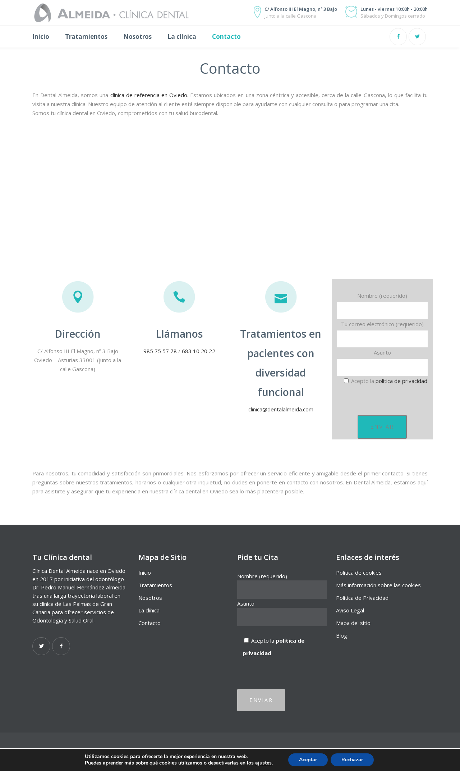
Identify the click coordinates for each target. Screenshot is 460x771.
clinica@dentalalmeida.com (280, 409)
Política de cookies (359, 572)
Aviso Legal (350, 610)
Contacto (149, 622)
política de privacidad (401, 380)
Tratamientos (155, 585)
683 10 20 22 (198, 351)
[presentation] (391, 400)
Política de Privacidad (362, 597)
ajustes (263, 763)
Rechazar (352, 759)
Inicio (144, 572)
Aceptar (308, 759)
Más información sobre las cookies (378, 585)
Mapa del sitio (353, 622)
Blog (341, 635)
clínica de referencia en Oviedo (148, 95)
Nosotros (150, 597)
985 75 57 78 (160, 351)
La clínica (149, 610)
